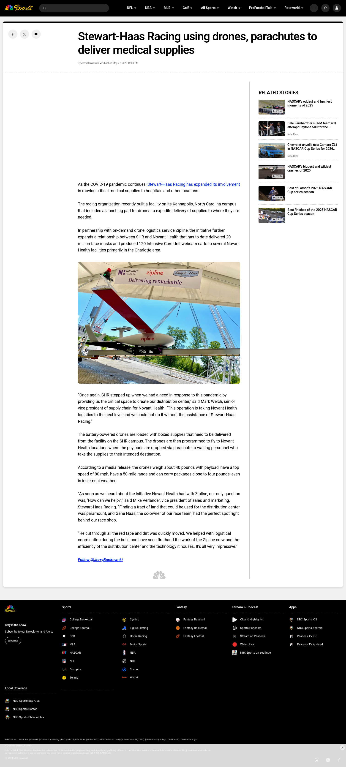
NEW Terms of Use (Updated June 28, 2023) (122, 739)
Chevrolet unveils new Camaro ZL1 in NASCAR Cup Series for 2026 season (312, 147)
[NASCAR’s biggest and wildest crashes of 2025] (272, 172)
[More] (314, 8)
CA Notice (173, 739)
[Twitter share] (24, 34)
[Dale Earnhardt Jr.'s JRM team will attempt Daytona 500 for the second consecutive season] (272, 128)
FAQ (63, 739)
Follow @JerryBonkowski (100, 559)
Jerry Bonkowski (90, 63)
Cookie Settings (189, 739)
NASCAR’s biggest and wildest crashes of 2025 (309, 168)
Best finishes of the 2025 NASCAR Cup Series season (312, 212)
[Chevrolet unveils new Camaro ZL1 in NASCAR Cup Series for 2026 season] (272, 150)
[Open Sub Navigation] (135, 8)
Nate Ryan (292, 134)
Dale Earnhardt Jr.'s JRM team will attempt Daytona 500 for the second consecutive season (311, 125)
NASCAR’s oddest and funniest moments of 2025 (309, 103)
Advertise (23, 739)
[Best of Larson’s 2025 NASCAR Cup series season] (272, 193)
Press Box (92, 739)
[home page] (19, 8)
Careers (34, 739)
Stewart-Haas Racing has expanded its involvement (193, 184)
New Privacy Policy (156, 739)
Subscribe (13, 640)
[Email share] (36, 34)
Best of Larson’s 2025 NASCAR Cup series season (309, 190)
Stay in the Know (15, 625)
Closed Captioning (50, 739)
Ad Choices (10, 739)
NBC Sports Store (76, 739)
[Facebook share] (12, 34)
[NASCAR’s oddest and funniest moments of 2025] (272, 107)
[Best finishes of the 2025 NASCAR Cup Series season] (272, 215)
